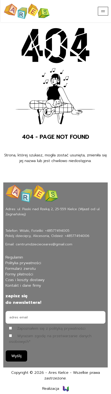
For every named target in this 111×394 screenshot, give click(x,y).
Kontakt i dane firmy (23, 285)
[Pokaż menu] (103, 11)
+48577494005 (57, 230)
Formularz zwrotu (20, 268)
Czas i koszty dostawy (25, 280)
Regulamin (14, 257)
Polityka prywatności (23, 263)
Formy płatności (19, 274)
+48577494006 (77, 235)
